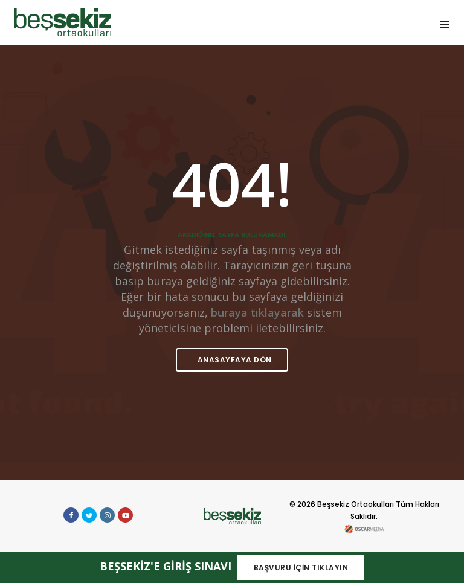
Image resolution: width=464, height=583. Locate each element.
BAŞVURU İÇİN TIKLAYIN (301, 567)
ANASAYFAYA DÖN (233, 360)
